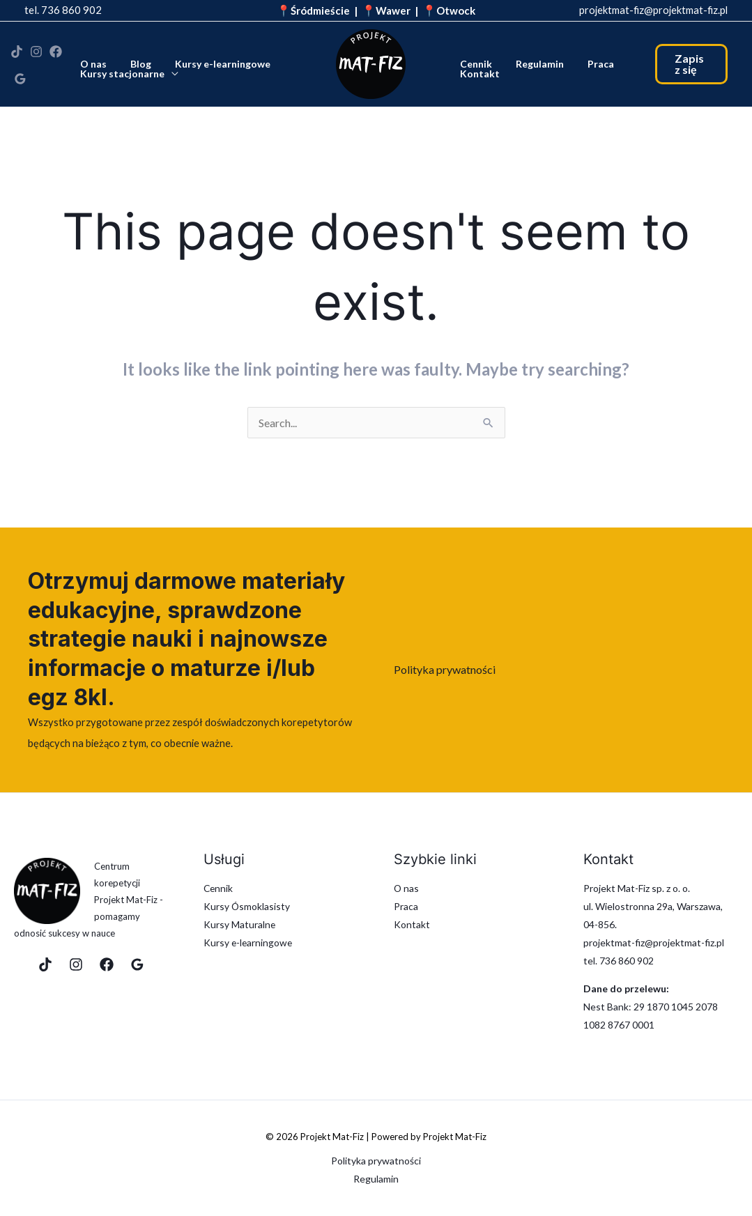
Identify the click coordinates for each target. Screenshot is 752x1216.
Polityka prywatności (445, 669)
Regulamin (533, 63)
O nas (92, 63)
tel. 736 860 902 (63, 9)
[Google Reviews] (20, 76)
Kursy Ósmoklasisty (247, 906)
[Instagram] (36, 55)
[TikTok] (16, 55)
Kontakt (478, 72)
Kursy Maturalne (240, 924)
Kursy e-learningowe (213, 63)
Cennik (474, 63)
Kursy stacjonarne (121, 72)
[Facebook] (55, 55)
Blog (135, 63)
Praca (590, 63)
